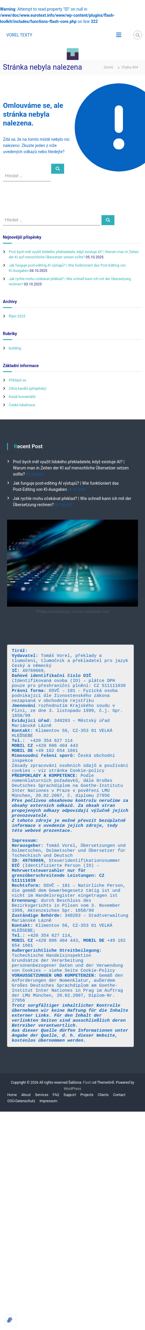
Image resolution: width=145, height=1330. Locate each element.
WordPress (72, 1158)
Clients (103, 1164)
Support (70, 1164)
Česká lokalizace (22, 405)
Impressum (48, 1171)
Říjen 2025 (17, 316)
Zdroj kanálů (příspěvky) (27, 389)
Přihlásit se (17, 380)
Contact (119, 1164)
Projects (86, 1164)
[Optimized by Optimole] (10, 1320)
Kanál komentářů (22, 397)
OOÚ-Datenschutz (21, 1171)
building (15, 348)
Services (41, 1164)
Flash (87, 1152)
